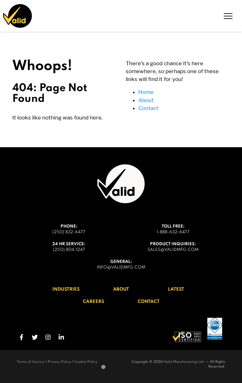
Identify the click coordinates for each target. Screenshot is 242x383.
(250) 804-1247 (69, 250)
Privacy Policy (59, 361)
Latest (176, 289)
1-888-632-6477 (173, 232)
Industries (66, 289)
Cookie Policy (85, 361)
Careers (93, 301)
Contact (148, 108)
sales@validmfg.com (173, 250)
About (146, 100)
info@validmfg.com (121, 267)
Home (145, 92)
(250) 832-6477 (68, 232)
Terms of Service (31, 361)
